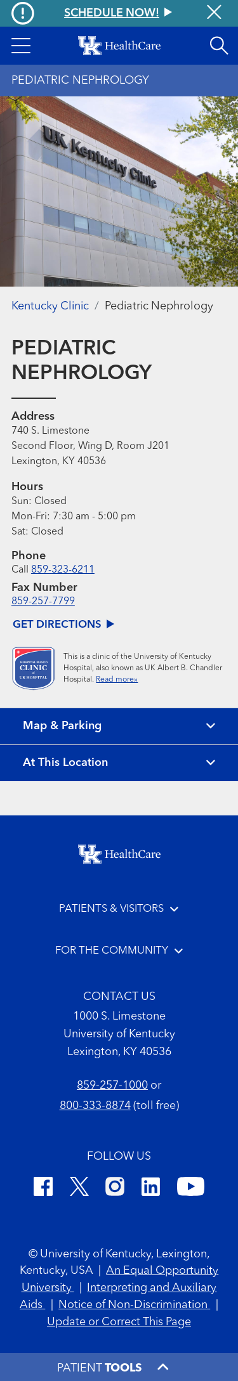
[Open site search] (219, 46)
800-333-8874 (95, 1106)
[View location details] (119, 763)
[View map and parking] (119, 726)
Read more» (117, 680)
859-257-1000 (112, 1085)
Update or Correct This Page (119, 1322)
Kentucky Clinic (50, 306)
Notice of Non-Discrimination (134, 1305)
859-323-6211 (63, 570)
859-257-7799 (43, 602)
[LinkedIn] (151, 1188)
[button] (21, 46)
